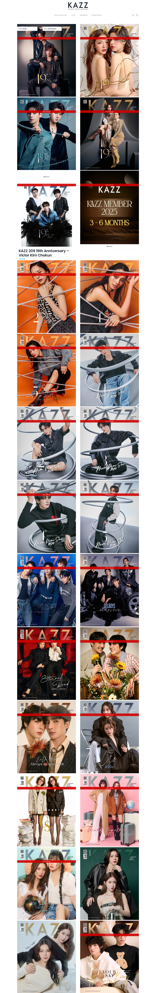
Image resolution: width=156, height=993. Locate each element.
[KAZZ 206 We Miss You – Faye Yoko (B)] (109, 883)
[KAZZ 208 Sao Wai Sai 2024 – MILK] (46, 370)
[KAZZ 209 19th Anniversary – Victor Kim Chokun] (46, 215)
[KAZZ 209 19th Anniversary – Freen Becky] (109, 133)
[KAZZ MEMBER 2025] (109, 207)
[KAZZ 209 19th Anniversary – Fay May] (109, 60)
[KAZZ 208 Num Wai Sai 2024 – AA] (109, 443)
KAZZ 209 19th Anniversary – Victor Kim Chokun (44, 253)
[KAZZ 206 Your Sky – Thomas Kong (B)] (109, 957)
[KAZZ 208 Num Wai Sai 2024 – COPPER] (46, 443)
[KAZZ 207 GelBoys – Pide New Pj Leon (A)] (109, 590)
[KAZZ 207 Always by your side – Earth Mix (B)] (109, 663)
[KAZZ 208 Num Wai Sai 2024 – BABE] (109, 516)
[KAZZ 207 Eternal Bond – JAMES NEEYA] (46, 663)
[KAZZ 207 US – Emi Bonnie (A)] (46, 810)
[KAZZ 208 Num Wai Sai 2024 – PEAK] (46, 516)
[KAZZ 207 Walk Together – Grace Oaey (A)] (46, 883)
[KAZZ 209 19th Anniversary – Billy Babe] (46, 60)
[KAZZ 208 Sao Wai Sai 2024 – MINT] (109, 296)
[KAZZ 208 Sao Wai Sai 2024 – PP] (46, 296)
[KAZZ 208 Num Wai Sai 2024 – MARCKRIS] (109, 370)
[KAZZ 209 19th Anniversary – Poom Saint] (46, 133)
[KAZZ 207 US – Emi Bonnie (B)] (109, 737)
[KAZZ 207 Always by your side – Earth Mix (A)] (46, 737)
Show (50, 29)
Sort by (22, 29)
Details (47, 177)
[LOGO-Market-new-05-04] (78, 3)
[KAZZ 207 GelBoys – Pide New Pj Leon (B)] (46, 590)
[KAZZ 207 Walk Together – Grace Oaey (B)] (109, 810)
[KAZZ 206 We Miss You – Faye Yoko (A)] (46, 957)
